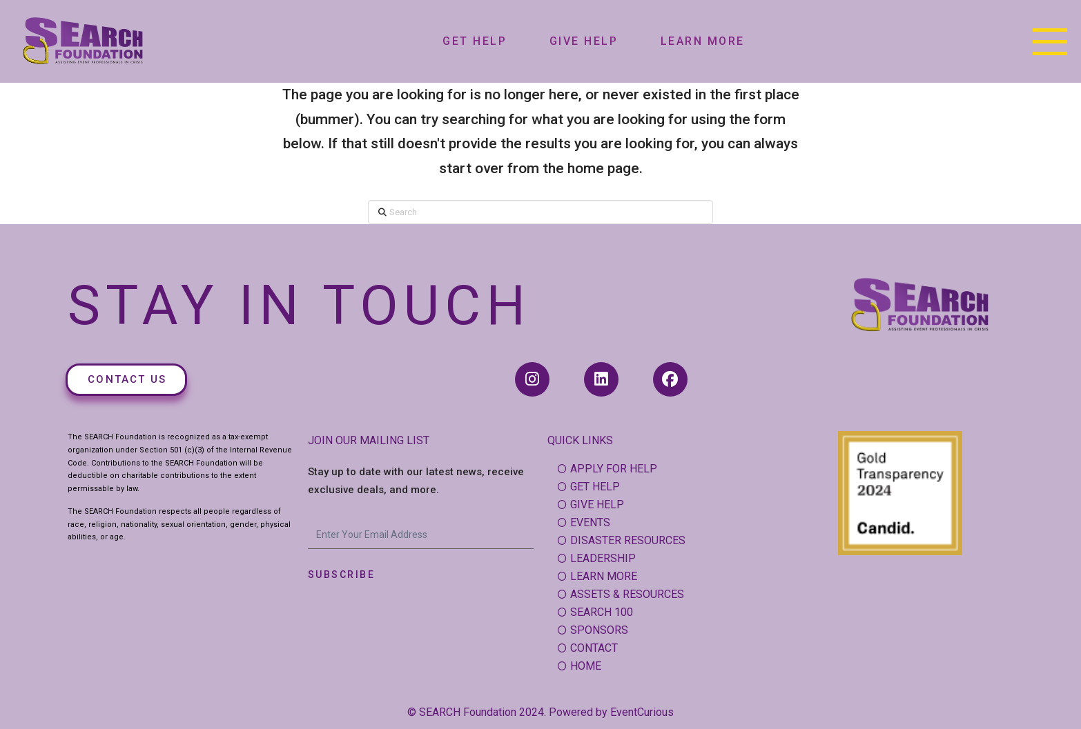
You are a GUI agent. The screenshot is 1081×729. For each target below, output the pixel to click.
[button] (1050, 41)
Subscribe (342, 574)
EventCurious (642, 712)
